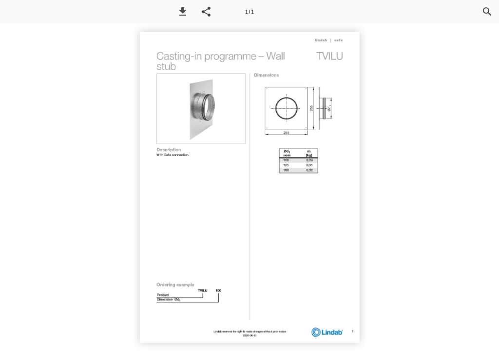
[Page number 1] (249, 11)
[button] (182, 11)
